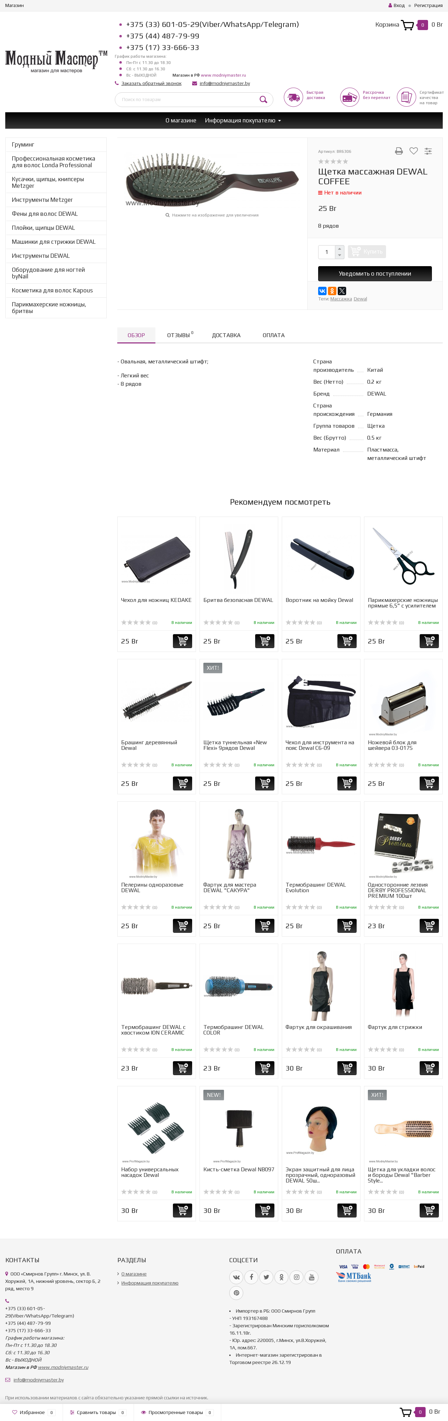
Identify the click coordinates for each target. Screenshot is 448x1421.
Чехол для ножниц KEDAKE (156, 600)
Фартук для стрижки (395, 1027)
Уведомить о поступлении (375, 273)
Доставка (226, 335)
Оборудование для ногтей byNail (48, 273)
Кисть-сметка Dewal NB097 (238, 1169)
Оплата (274, 335)
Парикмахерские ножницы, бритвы (49, 307)
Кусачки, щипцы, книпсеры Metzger (48, 182)
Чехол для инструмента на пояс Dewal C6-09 (320, 745)
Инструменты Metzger (42, 199)
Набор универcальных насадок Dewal (149, 1172)
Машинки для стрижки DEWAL (54, 241)
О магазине (181, 120)
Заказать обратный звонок (151, 83)
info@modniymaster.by (225, 83)
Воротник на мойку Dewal (319, 600)
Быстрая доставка (316, 95)
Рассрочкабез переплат (376, 95)
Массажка (341, 298)
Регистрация (428, 5)
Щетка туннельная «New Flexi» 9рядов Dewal (235, 745)
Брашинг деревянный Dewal (149, 745)
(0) (139, 622)
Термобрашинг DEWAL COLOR (233, 1030)
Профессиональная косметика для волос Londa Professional (53, 162)
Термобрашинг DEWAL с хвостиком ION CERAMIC (153, 1030)
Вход (396, 5)
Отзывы (180, 334)
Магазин (14, 5)
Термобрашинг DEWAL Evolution (316, 887)
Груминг (23, 144)
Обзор (136, 335)
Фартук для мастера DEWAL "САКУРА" (229, 887)
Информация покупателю (240, 120)
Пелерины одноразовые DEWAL (152, 887)
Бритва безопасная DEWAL (238, 600)
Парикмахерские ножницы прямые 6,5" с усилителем (403, 603)
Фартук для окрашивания (319, 1027)
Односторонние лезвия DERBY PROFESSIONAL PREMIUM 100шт (398, 890)
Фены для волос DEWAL (45, 213)
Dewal (360, 298)
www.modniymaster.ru (223, 75)
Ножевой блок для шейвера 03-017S (392, 745)
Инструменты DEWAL (41, 255)
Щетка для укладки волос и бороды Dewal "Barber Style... (401, 1175)
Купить (373, 251)
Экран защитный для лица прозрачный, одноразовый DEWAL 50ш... (320, 1175)
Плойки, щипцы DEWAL (43, 227)
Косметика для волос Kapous (52, 290)
